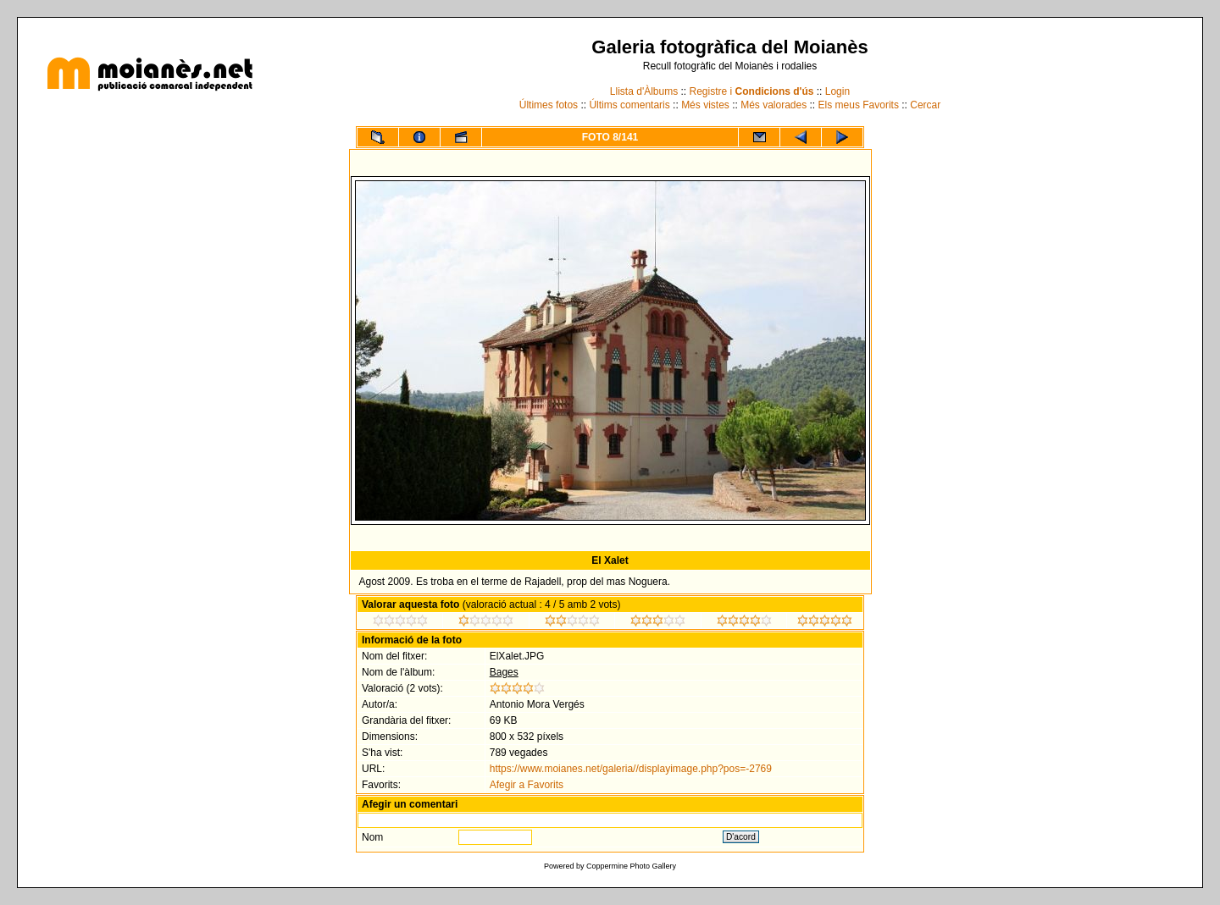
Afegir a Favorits (526, 785)
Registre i (752, 91)
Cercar (925, 105)
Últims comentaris (629, 105)
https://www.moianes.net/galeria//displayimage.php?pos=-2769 (631, 769)
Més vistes (705, 105)
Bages (504, 672)
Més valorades (773, 105)
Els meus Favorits (858, 105)
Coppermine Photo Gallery (631, 866)
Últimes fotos (548, 105)
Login (837, 91)
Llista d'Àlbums (644, 91)
